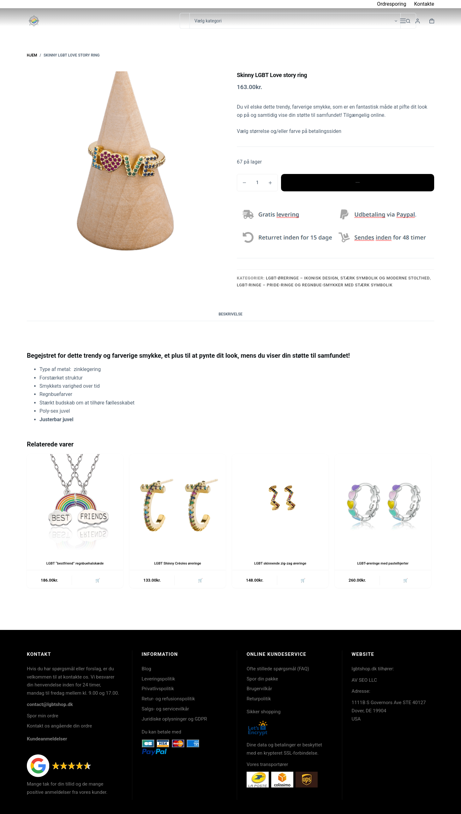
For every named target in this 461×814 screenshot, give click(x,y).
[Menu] (403, 21)
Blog (146, 669)
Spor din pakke (262, 679)
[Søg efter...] (184, 21)
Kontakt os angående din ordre (59, 726)
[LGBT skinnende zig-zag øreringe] (280, 502)
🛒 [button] (96, 580)
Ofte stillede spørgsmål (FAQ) (278, 669)
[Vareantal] (257, 182)
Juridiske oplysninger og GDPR (174, 719)
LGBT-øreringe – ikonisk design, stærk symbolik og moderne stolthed (348, 278)
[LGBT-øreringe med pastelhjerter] (383, 502)
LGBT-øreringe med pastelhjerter (382, 563)
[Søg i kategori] (294, 21)
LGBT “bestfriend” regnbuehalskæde (75, 563)
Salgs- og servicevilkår (165, 709)
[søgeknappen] (408, 21)
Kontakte (424, 4)
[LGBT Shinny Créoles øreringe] (177, 502)
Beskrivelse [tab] (230, 314)
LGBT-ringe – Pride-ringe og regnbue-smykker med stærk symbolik (314, 285)
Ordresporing (391, 4)
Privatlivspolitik (158, 688)
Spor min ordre (42, 716)
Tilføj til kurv (357, 182)
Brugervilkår (259, 688)
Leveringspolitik (158, 679)
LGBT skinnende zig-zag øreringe (280, 563)
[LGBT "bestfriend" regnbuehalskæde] (75, 502)
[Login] (417, 21)
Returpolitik (259, 699)
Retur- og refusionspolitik (168, 699)
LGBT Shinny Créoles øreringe (177, 563)
